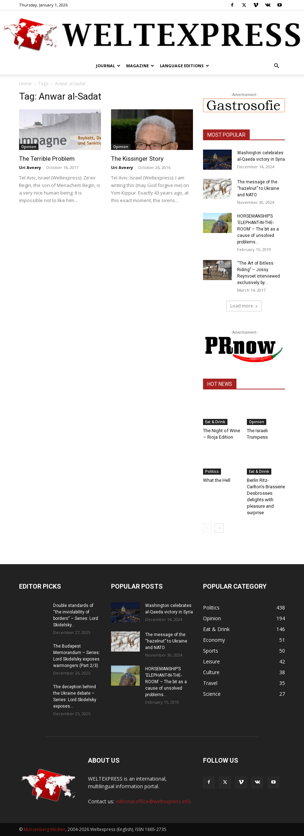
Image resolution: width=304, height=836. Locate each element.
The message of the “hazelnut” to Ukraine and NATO (258, 188)
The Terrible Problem (47, 158)
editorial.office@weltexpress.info (153, 801)
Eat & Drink (215, 421)
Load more (244, 306)
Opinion (28, 146)
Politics (212, 471)
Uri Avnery (30, 167)
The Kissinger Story (137, 158)
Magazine (140, 65)
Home (25, 84)
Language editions (184, 65)
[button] (276, 66)
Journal (108, 65)
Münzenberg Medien (44, 829)
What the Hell (216, 480)
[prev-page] (207, 528)
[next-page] (219, 528)
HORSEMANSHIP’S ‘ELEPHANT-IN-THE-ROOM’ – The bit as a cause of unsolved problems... (258, 229)
